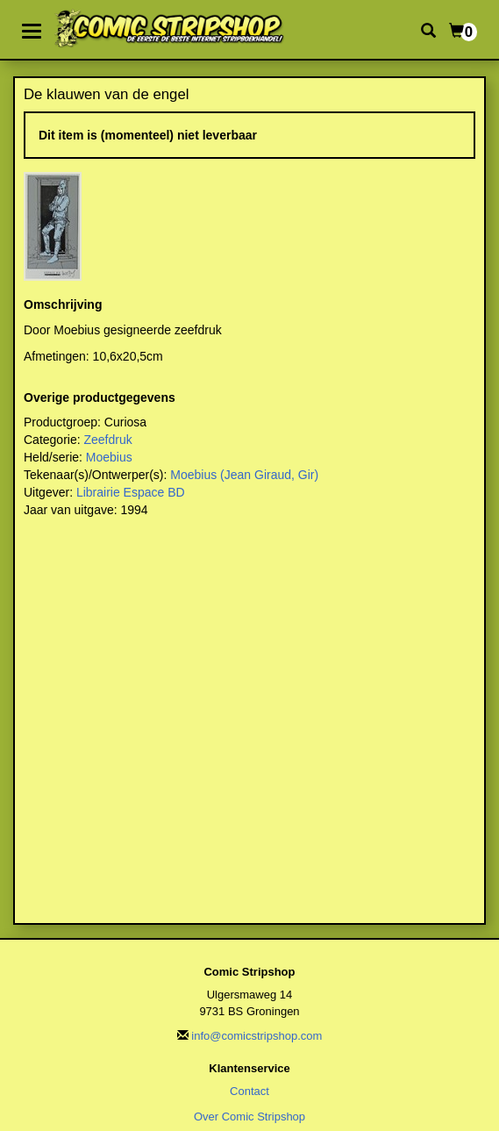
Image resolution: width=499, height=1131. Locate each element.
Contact (249, 1091)
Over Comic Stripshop (249, 1116)
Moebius (109, 457)
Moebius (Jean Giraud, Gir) (244, 475)
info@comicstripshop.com (256, 1035)
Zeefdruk (107, 440)
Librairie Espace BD (130, 492)
